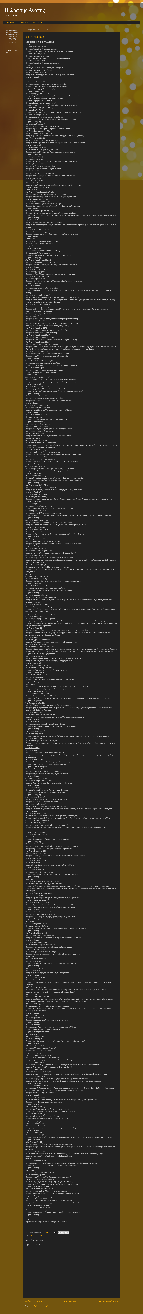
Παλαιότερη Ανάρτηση (107, 1301)
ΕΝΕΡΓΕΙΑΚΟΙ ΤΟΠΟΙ (35, 37)
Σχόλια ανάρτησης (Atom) (43, 1306)
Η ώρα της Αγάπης (25, 10)
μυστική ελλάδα (36, 1235)
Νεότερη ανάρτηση (34, 1301)
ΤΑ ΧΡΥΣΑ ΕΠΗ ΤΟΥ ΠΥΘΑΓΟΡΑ (30, 22)
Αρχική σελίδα (10, 22)
